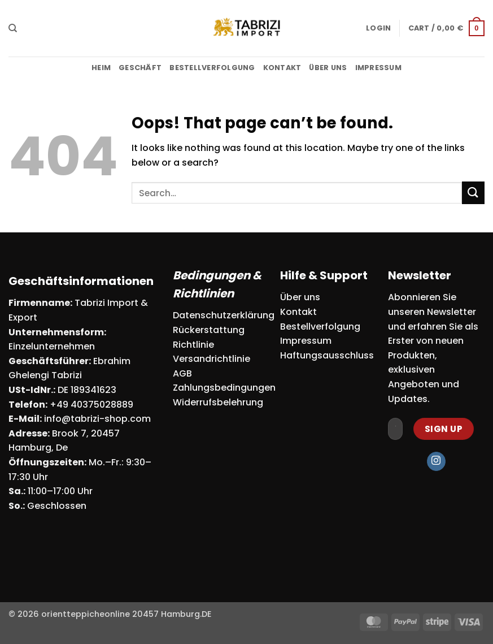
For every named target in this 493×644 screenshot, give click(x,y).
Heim (101, 67)
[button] (378, 28)
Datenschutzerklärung (223, 315)
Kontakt (282, 67)
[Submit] (473, 192)
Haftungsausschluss (327, 355)
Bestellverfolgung (212, 67)
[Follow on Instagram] (436, 461)
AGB (182, 373)
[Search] (12, 28)
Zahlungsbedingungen (224, 387)
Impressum (378, 67)
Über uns (328, 67)
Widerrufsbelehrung (218, 402)
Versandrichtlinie (211, 358)
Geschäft (140, 67)
